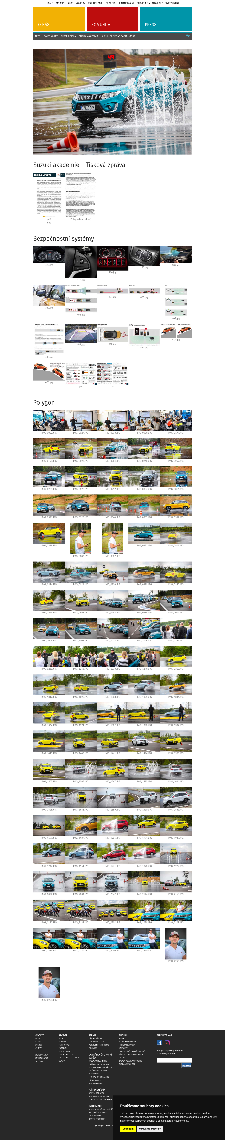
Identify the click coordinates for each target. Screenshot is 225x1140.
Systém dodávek (96, 1093)
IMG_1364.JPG (49, 725)
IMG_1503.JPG (176, 753)
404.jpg (112, 296)
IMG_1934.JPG (144, 837)
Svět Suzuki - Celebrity (69, 1057)
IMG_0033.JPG (112, 432)
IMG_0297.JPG (80, 489)
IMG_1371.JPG (80, 725)
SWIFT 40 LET (51, 36)
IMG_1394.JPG (176, 725)
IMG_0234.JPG (112, 460)
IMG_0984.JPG (144, 612)
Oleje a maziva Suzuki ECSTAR (102, 1099)
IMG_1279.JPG (144, 668)
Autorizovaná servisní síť (101, 1109)
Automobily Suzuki (128, 1041)
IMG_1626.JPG (49, 809)
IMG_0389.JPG (49, 545)
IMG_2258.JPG (176, 961)
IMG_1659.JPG (112, 809)
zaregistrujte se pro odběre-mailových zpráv (170, 1052)
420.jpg (49, 382)
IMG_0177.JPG (176, 432)
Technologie (95, 3)
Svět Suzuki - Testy (67, 1054)
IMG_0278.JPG (49, 489)
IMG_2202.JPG (112, 922)
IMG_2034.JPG (80, 894)
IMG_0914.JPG (49, 584)
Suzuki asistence (96, 1041)
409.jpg (81, 344)
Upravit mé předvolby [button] (150, 1128)
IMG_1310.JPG (176, 668)
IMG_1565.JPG (80, 781)
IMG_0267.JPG (176, 460)
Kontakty (123, 1048)
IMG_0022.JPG (49, 432)
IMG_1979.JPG (176, 866)
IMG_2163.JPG (176, 894)
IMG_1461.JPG (112, 753)
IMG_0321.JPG (49, 517)
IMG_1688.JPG (176, 809)
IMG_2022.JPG (49, 894)
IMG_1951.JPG (80, 866)
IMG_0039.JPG (144, 432)
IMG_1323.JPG (112, 696)
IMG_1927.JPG (80, 837)
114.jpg (112, 272)
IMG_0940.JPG (176, 584)
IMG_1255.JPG (176, 640)
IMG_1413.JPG (49, 753)
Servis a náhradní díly (150, 3)
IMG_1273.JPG (112, 668)
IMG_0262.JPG (144, 460)
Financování (126, 3)
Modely (60, 3)
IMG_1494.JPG (144, 753)
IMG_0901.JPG (176, 545)
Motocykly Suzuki (127, 1045)
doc (49, 222)
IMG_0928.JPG (112, 584)
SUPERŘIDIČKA (68, 36)
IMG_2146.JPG (144, 894)
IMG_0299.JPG (112, 489)
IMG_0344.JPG (112, 517)
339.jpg (49, 307)
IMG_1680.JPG (144, 809)
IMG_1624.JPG (176, 781)
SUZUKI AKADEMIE (88, 36)
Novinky (80, 3)
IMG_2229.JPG (144, 922)
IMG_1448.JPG (80, 753)
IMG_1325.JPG (144, 696)
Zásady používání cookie (130, 1061)
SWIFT (37, 1038)
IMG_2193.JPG (49, 922)
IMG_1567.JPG (112, 781)
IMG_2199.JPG (80, 922)
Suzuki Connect (96, 1083)
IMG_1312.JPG (49, 696)
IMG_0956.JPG (49, 612)
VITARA (38, 1041)
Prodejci (111, 3)
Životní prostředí (97, 1119)
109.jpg (49, 264)
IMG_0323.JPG (80, 517)
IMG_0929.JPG (144, 584)
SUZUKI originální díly (99, 1096)
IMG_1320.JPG (80, 696)
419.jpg (176, 339)
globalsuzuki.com (127, 1064)
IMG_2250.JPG (112, 950)
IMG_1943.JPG (176, 837)
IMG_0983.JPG (112, 612)
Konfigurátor (41, 1058)
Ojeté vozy (40, 1061)
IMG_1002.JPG (176, 612)
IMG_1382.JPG (112, 725)
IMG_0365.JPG (144, 517)
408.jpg (49, 356)
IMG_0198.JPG (49, 460)
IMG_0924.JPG (80, 584)
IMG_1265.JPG (80, 668)
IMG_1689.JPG (49, 837)
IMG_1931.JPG (112, 837)
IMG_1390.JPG (144, 725)
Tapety (62, 1061)
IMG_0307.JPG (144, 489)
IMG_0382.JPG (176, 517)
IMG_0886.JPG (80, 556)
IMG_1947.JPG (49, 866)
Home (49, 3)
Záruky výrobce (96, 1038)
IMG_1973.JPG (144, 866)
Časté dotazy (95, 1115)
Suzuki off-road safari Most (118, 36)
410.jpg (112, 344)
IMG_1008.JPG (80, 640)
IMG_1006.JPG (49, 640)
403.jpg (81, 314)
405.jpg (144, 297)
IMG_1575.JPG (144, 781)
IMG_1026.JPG (144, 640)
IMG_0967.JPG (80, 612)
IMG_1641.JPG (80, 809)
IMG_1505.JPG (49, 781)
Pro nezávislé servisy (98, 1112)
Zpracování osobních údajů (132, 1051)
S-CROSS (38, 1045)
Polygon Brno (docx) (81, 219)
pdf (49, 219)
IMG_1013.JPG (112, 640)
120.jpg (144, 267)
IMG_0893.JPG (144, 545)
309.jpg (176, 265)
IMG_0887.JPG (112, 556)
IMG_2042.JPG (112, 894)
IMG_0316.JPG (176, 489)
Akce (70, 3)
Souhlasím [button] (128, 1128)
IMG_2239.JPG (49, 950)
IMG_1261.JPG (49, 668)
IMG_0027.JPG (80, 432)
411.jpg (144, 347)
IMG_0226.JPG (80, 460)
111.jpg (81, 279)
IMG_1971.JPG (112, 866)
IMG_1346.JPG (176, 696)
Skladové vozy (41, 1055)
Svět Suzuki (172, 3)
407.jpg (176, 318)
